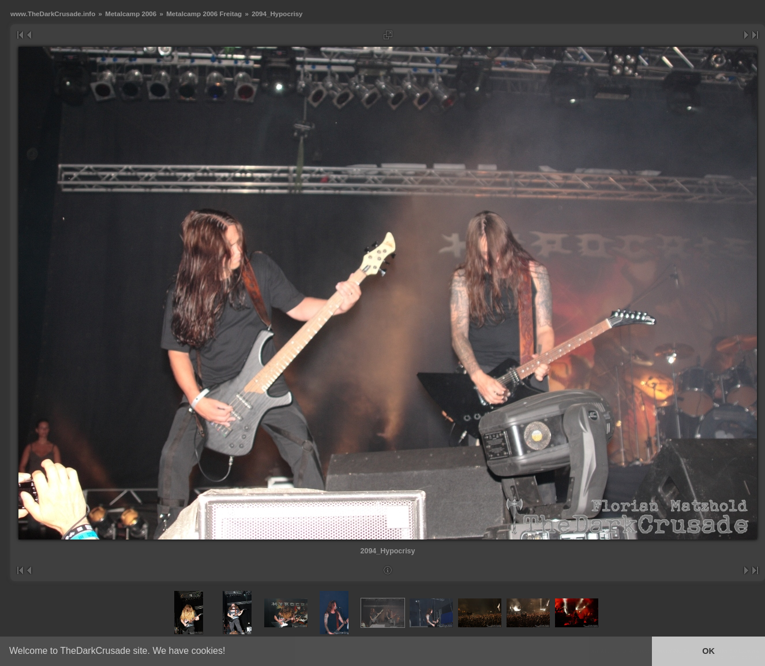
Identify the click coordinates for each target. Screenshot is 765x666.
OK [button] (708, 651)
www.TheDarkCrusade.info (52, 13)
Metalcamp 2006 (130, 13)
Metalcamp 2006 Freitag (204, 13)
